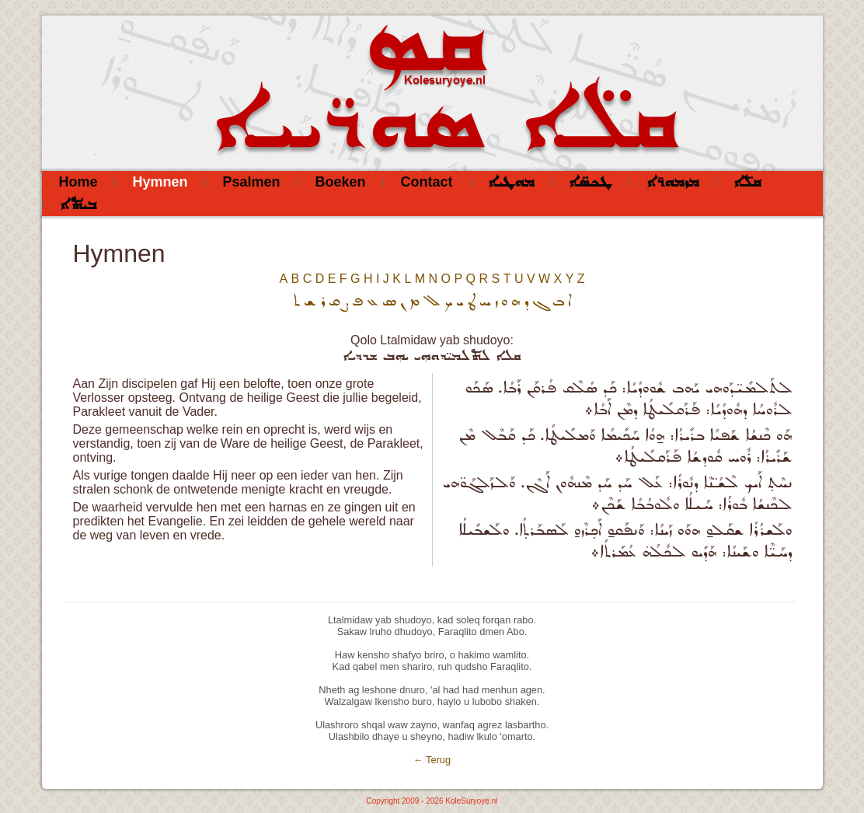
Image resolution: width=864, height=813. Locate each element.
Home (78, 182)
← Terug (432, 760)
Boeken (340, 182)
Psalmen (251, 182)
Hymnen (160, 182)
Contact (427, 182)
